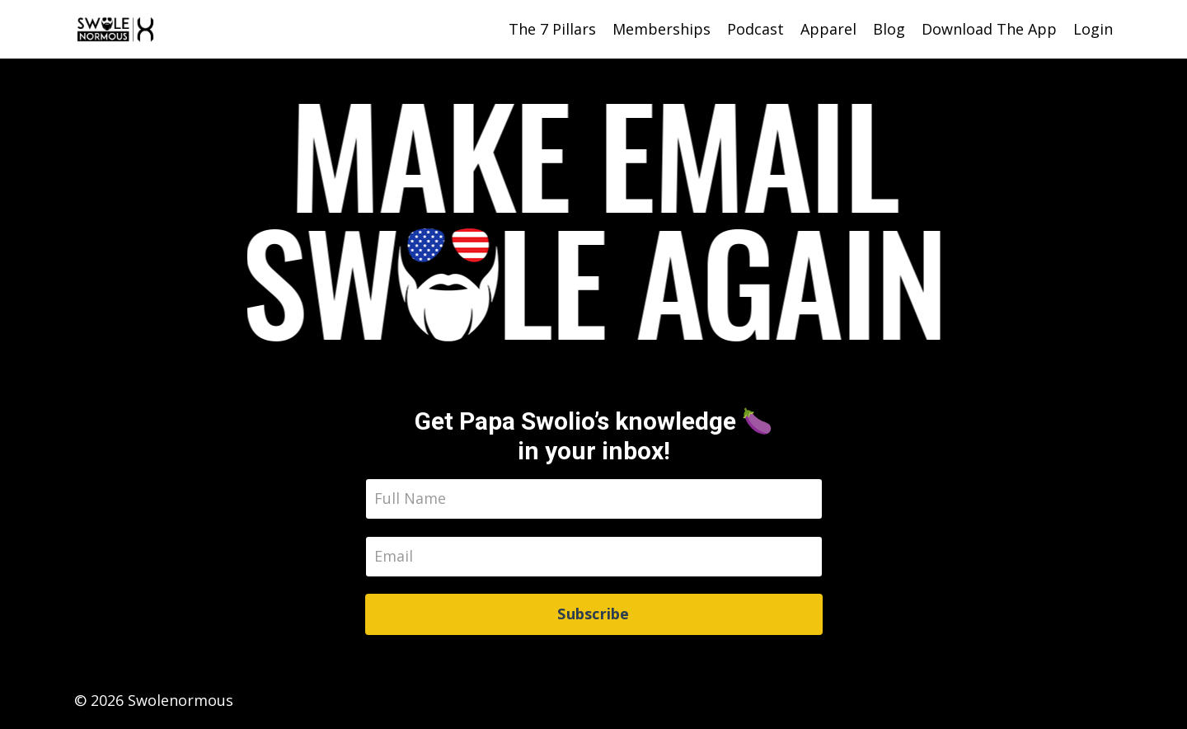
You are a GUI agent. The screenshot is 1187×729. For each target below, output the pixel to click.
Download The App (989, 29)
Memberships (661, 29)
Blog (889, 29)
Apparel (828, 29)
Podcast (755, 29)
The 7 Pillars (552, 29)
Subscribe (593, 613)
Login (1093, 29)
